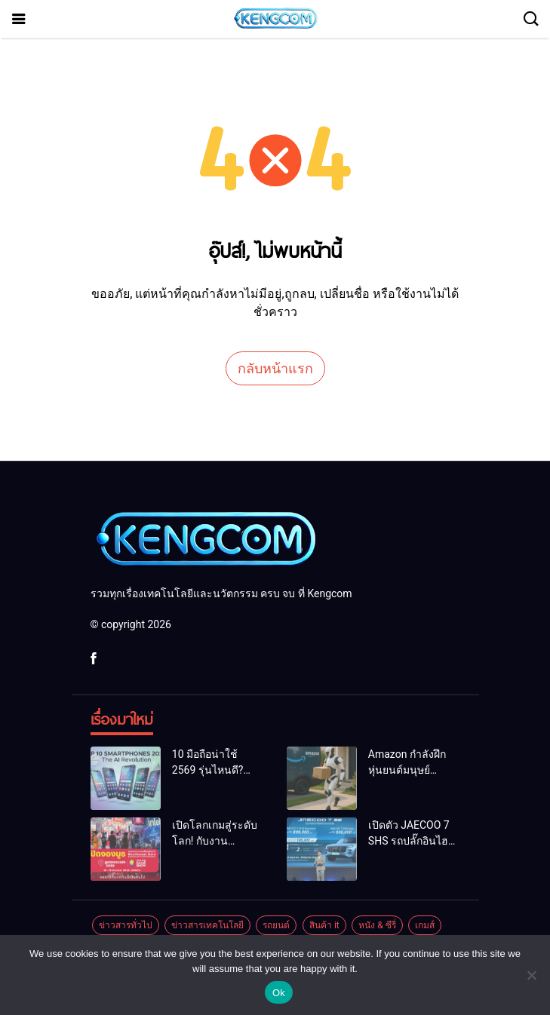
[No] (531, 975)
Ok (278, 992)
